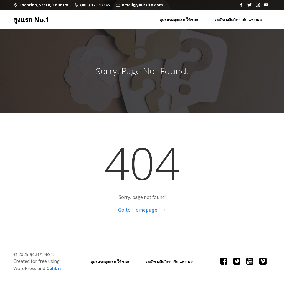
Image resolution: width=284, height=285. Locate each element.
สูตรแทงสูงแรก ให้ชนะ (178, 19)
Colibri (53, 268)
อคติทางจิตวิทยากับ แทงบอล (239, 19)
